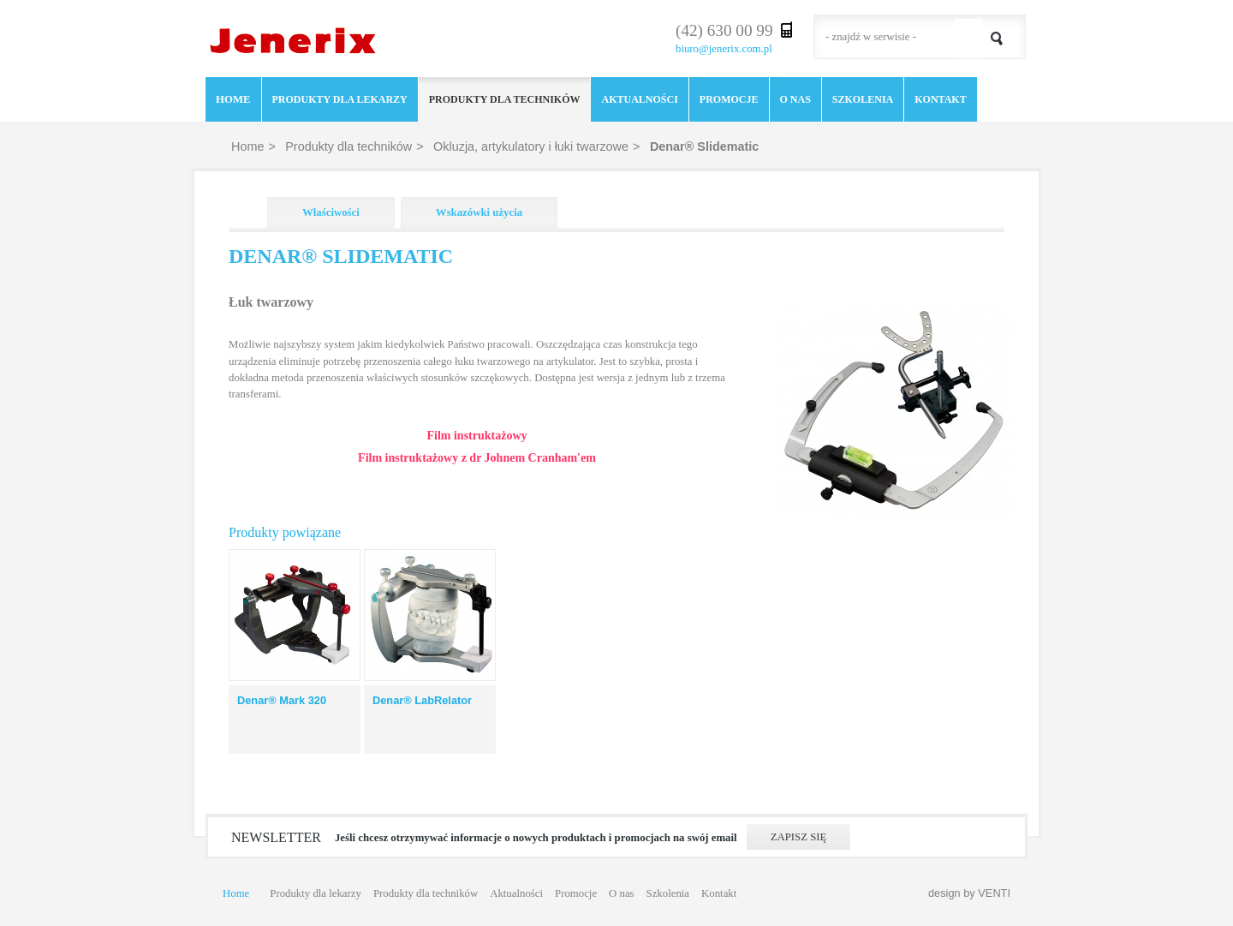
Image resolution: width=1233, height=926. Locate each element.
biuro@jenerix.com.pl (724, 49)
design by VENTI (969, 893)
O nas (795, 99)
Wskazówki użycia (479, 212)
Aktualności (639, 99)
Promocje (729, 99)
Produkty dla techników (505, 99)
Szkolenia (862, 99)
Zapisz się (799, 837)
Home (233, 99)
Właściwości (331, 212)
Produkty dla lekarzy (340, 99)
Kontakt (940, 99)
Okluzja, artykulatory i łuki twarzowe (530, 146)
